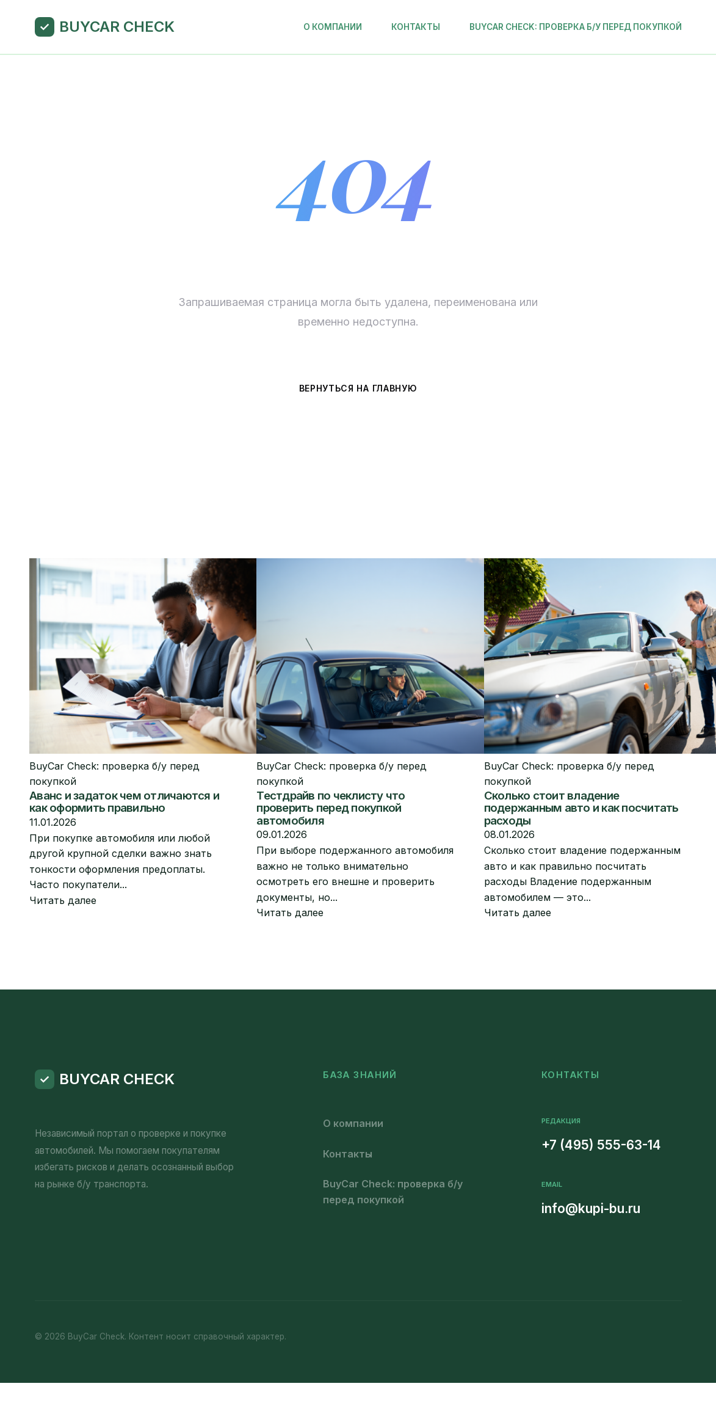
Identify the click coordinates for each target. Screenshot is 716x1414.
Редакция (560, 1121)
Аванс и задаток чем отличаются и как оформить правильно (124, 802)
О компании (332, 27)
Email (551, 1184)
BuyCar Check (117, 26)
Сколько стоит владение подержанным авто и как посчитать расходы (581, 808)
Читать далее (62, 900)
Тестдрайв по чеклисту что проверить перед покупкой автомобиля (330, 808)
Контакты (415, 27)
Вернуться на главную (358, 388)
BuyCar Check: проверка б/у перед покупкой (575, 27)
